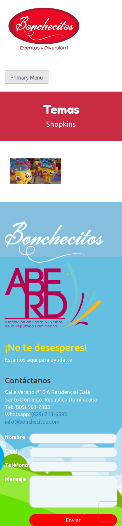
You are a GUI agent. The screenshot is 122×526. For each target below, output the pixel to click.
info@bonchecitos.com (32, 422)
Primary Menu (26, 77)
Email (12, 451)
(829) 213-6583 (49, 414)
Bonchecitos (44, 29)
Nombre (15, 437)
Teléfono (16, 465)
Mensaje (15, 479)
